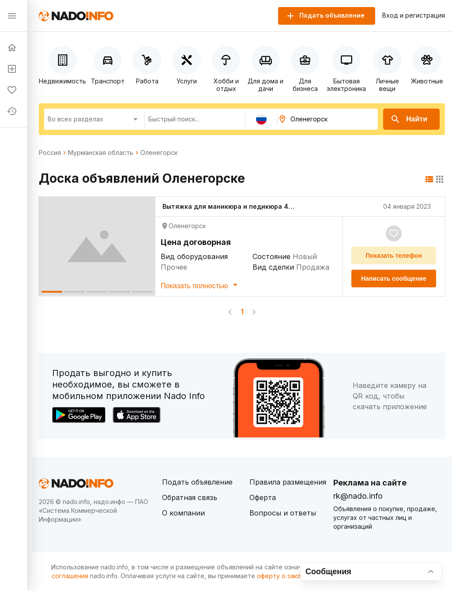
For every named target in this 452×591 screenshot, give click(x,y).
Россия (50, 152)
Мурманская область (100, 152)
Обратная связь (189, 497)
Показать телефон (393, 255)
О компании (183, 512)
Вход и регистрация (413, 15)
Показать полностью (201, 284)
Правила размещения (287, 482)
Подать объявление (197, 482)
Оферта (262, 497)
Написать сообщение (393, 278)
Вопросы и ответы (282, 512)
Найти (408, 119)
